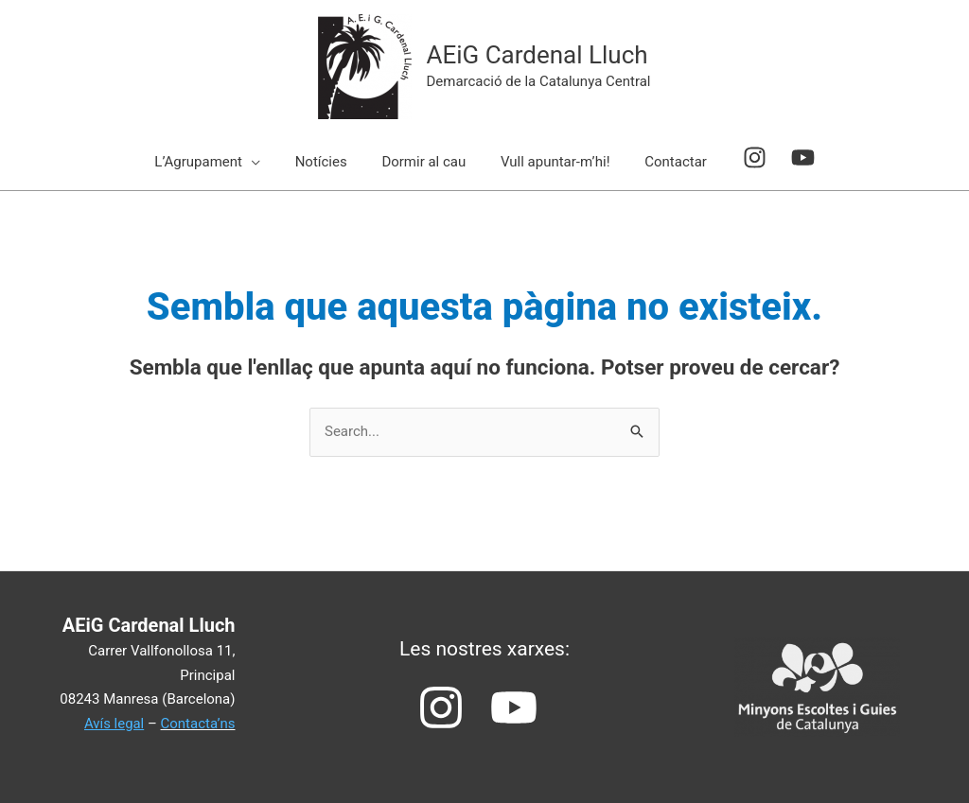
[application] (264, 161)
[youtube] (791, 157)
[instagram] (750, 157)
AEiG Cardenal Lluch (536, 55)
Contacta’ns (198, 723)
